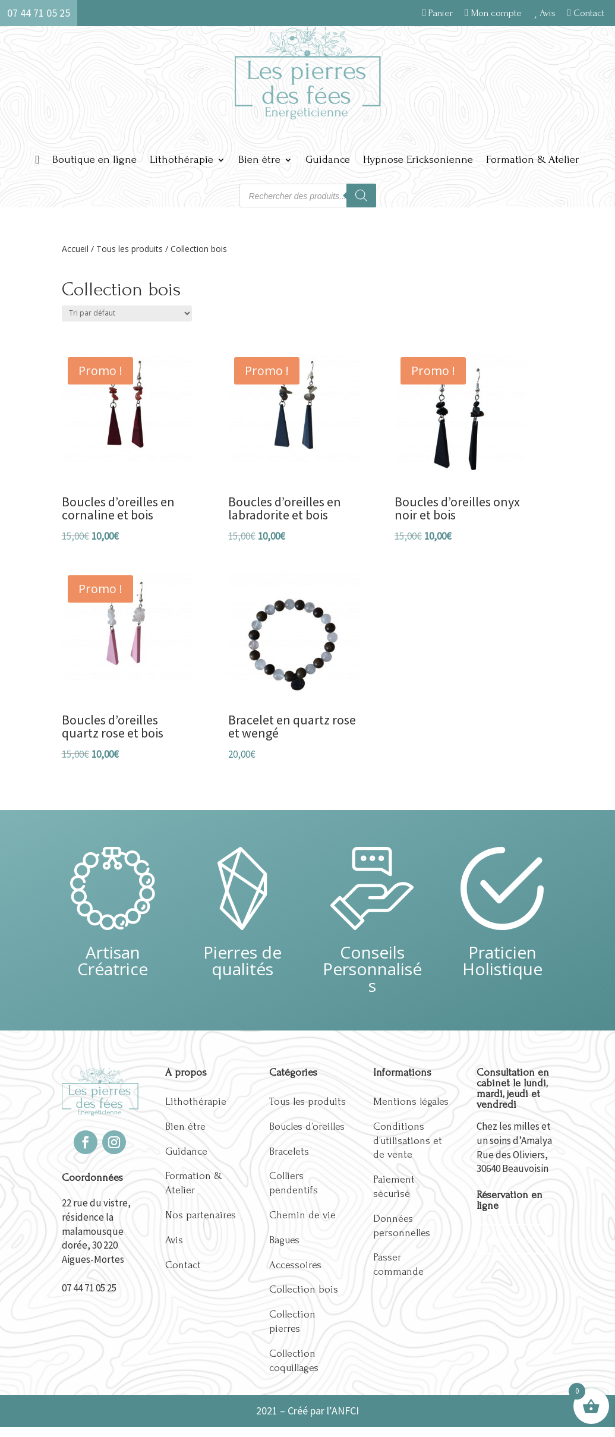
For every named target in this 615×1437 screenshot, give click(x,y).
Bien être (259, 159)
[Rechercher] (361, 195)
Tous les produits (129, 248)
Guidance (327, 159)
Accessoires (295, 1265)
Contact (585, 12)
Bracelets (289, 1151)
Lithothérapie (181, 159)
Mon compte (493, 12)
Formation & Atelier (532, 159)
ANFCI (345, 1410)
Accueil (75, 248)
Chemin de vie (302, 1215)
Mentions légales (411, 1101)
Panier (437, 12)
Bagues (284, 1240)
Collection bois (303, 1289)
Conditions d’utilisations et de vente (407, 1141)
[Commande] (127, 313)
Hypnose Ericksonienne (418, 159)
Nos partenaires (200, 1215)
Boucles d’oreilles (307, 1126)
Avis (545, 12)
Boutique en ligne (94, 159)
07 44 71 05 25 (89, 1287)
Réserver (512, 1238)
